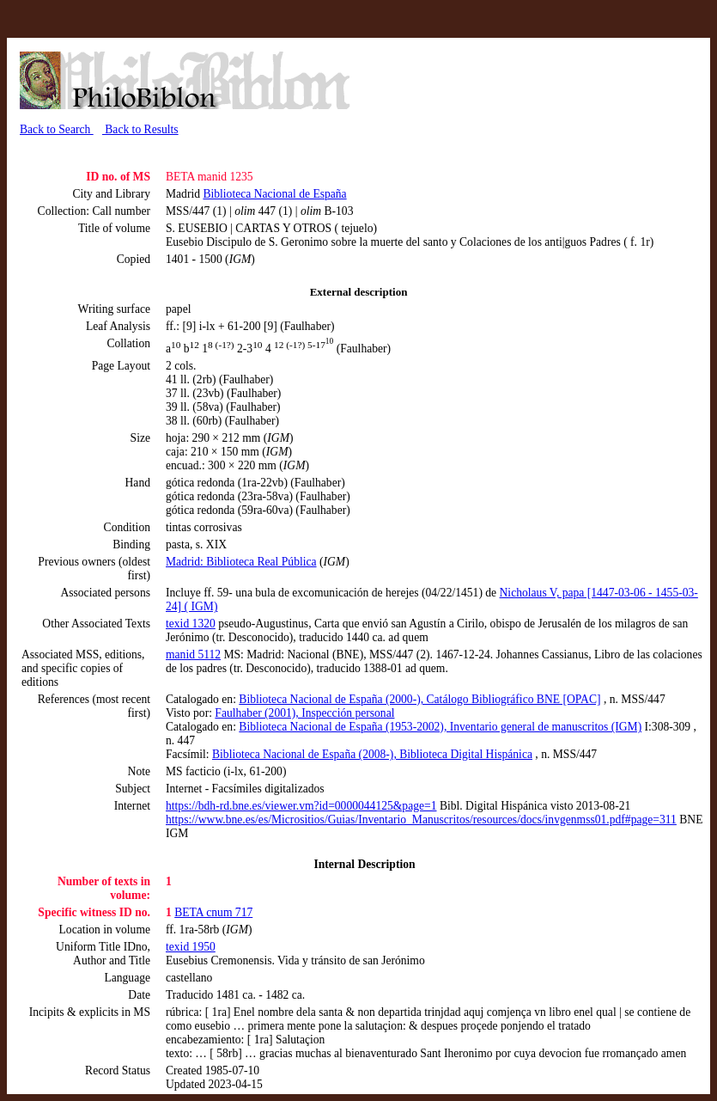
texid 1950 (191, 946)
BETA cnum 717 (213, 912)
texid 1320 (191, 623)
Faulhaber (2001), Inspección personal (304, 712)
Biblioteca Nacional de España (274, 193)
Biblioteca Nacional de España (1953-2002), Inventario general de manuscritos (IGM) (440, 726)
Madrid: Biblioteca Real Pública (241, 561)
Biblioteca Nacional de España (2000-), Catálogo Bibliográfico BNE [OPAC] (419, 699)
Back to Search (57, 129)
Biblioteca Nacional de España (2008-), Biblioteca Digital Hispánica (372, 754)
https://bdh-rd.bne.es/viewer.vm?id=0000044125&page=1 (301, 805)
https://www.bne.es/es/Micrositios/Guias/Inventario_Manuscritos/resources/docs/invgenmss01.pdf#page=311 (421, 819)
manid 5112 (193, 654)
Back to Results (140, 129)
